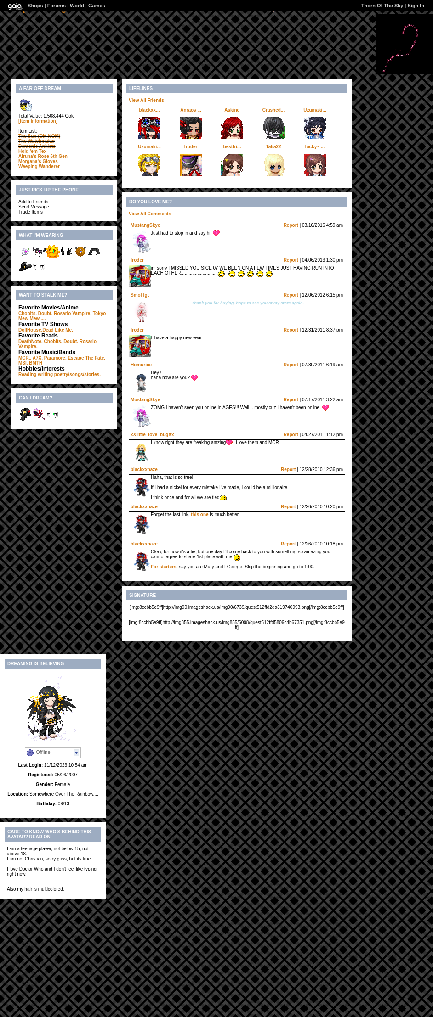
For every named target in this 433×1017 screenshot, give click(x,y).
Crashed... (273, 109)
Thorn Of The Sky (382, 5)
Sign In (415, 5)
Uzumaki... (314, 109)
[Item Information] (37, 121)
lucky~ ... (315, 146)
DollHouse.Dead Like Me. (45, 329)
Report (291, 225)
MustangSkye (145, 225)
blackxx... (149, 109)
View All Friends (146, 100)
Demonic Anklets (37, 146)
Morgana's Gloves (38, 161)
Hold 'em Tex (32, 151)
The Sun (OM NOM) (39, 136)
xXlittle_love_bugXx (152, 434)
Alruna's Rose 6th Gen (43, 156)
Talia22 (273, 146)
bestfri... (232, 146)
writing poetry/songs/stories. (69, 374)
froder (191, 146)
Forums (56, 5)
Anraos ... (190, 109)
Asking (231, 109)
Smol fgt (140, 295)
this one (199, 514)
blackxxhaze (144, 469)
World (77, 5)
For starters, (165, 566)
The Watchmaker (36, 141)
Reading (27, 374)
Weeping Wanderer (39, 166)
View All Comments (150, 213)
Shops (35, 5)
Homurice (141, 364)
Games (96, 5)
